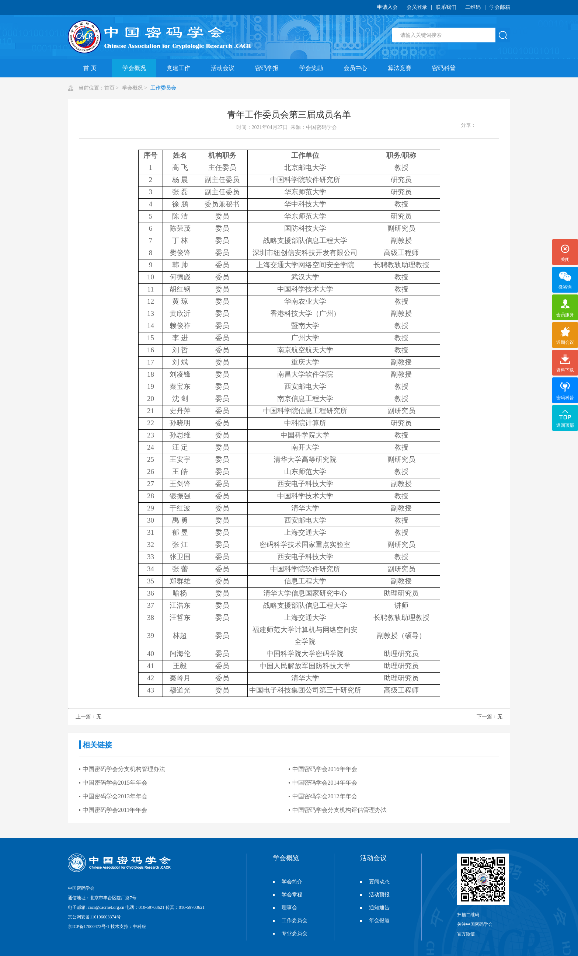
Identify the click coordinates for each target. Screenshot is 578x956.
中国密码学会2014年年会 (324, 782)
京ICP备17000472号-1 (88, 926)
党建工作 (178, 68)
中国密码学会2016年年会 (324, 769)
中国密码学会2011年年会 (115, 810)
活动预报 (375, 894)
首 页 (90, 68)
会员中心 (355, 68)
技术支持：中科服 (128, 926)
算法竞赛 (399, 68)
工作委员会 (163, 88)
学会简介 (287, 882)
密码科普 (444, 68)
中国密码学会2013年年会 (115, 796)
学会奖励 (311, 68)
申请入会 (387, 7)
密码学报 (267, 68)
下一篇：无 (489, 716)
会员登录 (417, 7)
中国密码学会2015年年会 (115, 782)
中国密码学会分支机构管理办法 (124, 769)
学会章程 (287, 894)
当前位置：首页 (97, 88)
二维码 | (477, 7)
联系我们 (446, 7)
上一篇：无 (88, 716)
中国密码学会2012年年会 (324, 796)
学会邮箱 (500, 7)
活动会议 (222, 68)
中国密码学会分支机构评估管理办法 (339, 810)
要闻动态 (375, 882)
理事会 (285, 907)
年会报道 (375, 920)
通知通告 (375, 907)
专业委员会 (290, 933)
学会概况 (134, 68)
